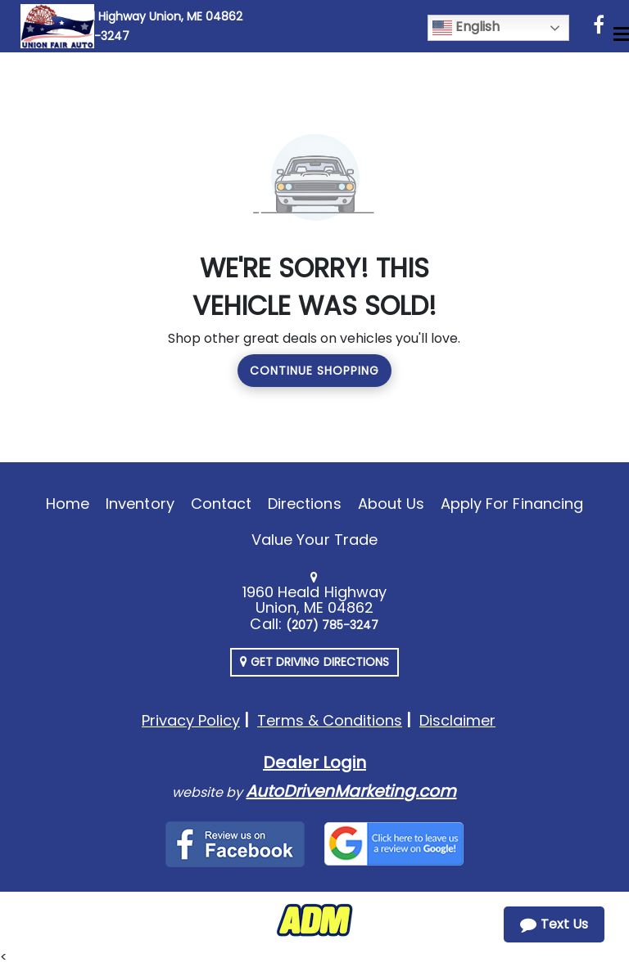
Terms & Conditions (329, 720)
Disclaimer (457, 720)
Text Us (554, 924)
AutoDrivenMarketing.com (351, 791)
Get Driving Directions (314, 662)
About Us (391, 503)
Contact (221, 503)
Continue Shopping (314, 370)
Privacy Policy (191, 720)
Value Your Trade (314, 539)
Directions (305, 503)
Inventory (140, 503)
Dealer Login (314, 762)
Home (67, 503)
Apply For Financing (512, 503)
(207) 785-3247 (332, 625)
